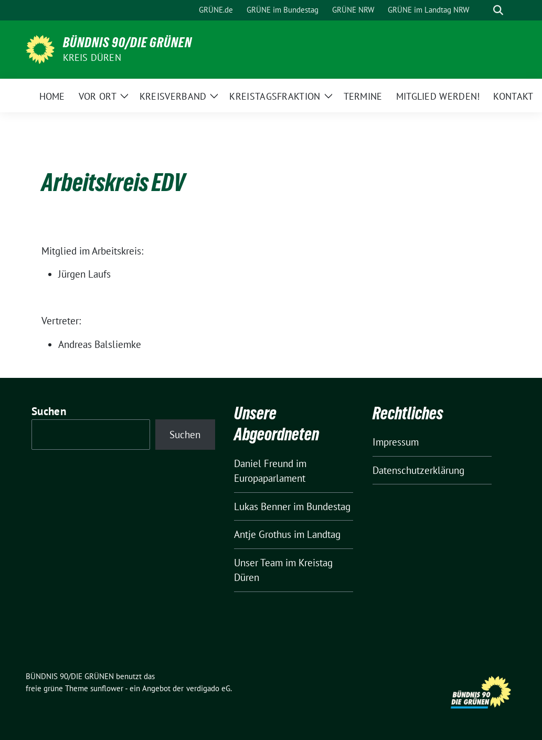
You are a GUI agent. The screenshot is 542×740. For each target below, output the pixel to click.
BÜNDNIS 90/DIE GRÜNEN (127, 42)
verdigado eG (208, 688)
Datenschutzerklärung (418, 470)
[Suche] (483, 10)
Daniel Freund (263, 463)
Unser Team (258, 562)
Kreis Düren (92, 57)
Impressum (396, 442)
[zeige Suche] (498, 10)
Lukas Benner (262, 506)
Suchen (48, 411)
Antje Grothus (262, 534)
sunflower (106, 688)
